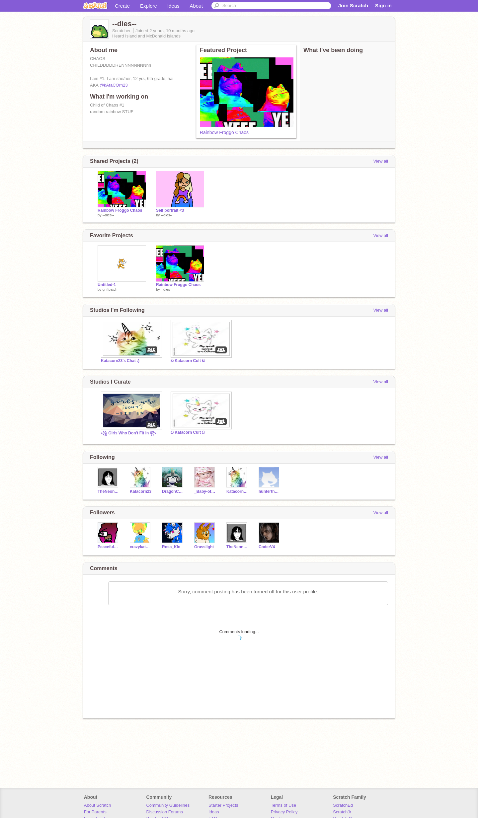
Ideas (173, 6)
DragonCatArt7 (173, 491)
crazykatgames (141, 547)
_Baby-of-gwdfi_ (205, 491)
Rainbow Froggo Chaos (224, 132)
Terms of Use (283, 805)
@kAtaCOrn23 (114, 85)
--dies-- (108, 215)
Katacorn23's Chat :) (120, 360)
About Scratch (97, 805)
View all (380, 161)
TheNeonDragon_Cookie (109, 491)
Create (122, 6)
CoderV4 (267, 547)
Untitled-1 (107, 284)
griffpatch (110, 289)
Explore (148, 6)
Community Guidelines (168, 805)
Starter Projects (223, 805)
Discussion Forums (164, 811)
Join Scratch (353, 5)
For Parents (95, 811)
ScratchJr (342, 811)
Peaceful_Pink (109, 547)
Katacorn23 (140, 491)
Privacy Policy (284, 811)
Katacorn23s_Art (237, 491)
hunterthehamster (270, 491)
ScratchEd (343, 805)
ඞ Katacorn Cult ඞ (188, 360)
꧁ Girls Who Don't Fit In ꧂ (128, 433)
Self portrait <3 (170, 210)
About (196, 6)
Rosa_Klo (171, 547)
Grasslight (204, 547)
